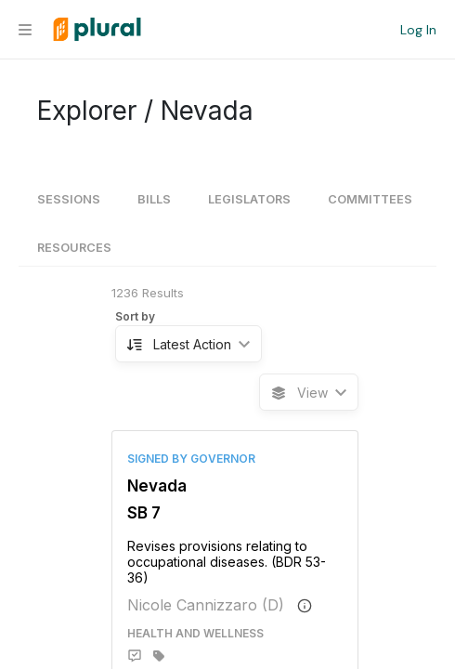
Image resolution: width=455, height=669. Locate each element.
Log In (418, 29)
